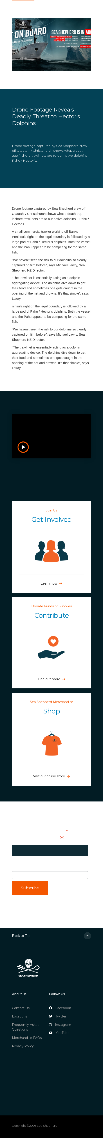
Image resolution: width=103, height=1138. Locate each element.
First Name (30, 866)
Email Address (38, 839)
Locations (19, 1016)
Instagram (60, 1025)
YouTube (59, 1033)
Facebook (60, 1008)
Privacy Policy (23, 1046)
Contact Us (20, 1008)
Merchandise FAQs (27, 1038)
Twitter (57, 1016)
